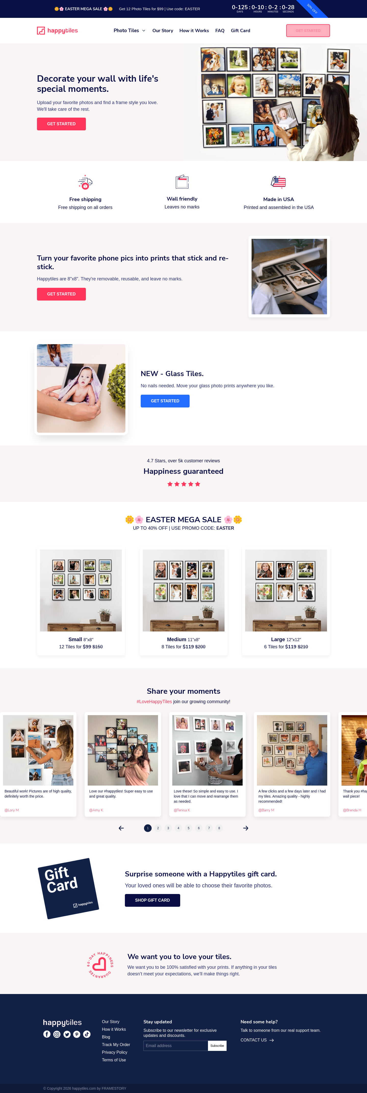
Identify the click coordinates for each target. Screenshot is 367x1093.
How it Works (194, 31)
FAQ (220, 31)
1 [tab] (148, 828)
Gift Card (240, 31)
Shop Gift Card (152, 900)
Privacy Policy (114, 1052)
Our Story (162, 31)
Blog (106, 1037)
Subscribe (217, 1046)
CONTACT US (257, 1040)
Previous (121, 828)
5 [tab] (189, 828)
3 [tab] (168, 828)
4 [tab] (178, 828)
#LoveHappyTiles (154, 701)
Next (246, 828)
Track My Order (116, 1044)
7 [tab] (209, 828)
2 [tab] (158, 828)
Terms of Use (114, 1060)
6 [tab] (199, 828)
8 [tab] (219, 828)
